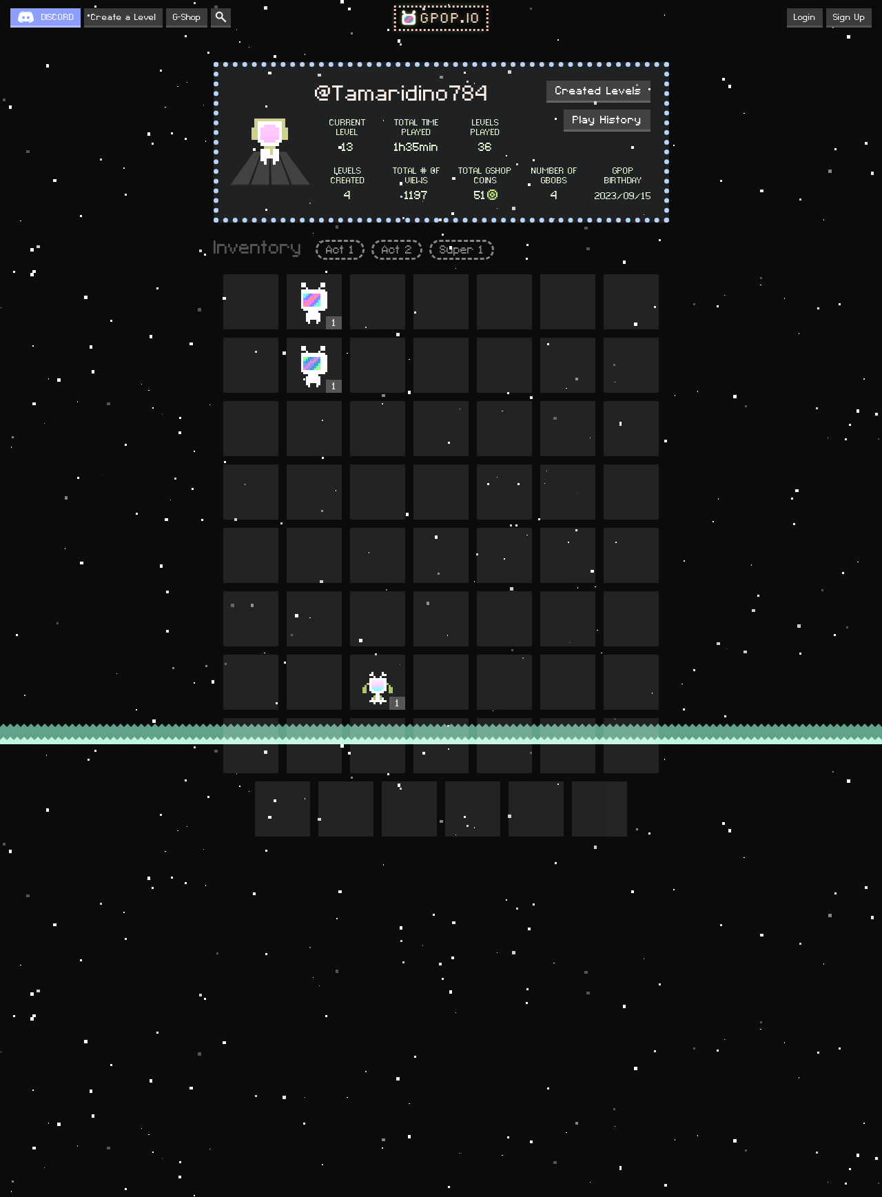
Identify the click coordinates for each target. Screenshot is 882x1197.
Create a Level (123, 17)
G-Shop (187, 17)
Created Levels (598, 91)
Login (805, 17)
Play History (607, 120)
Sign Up (849, 17)
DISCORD (57, 17)
